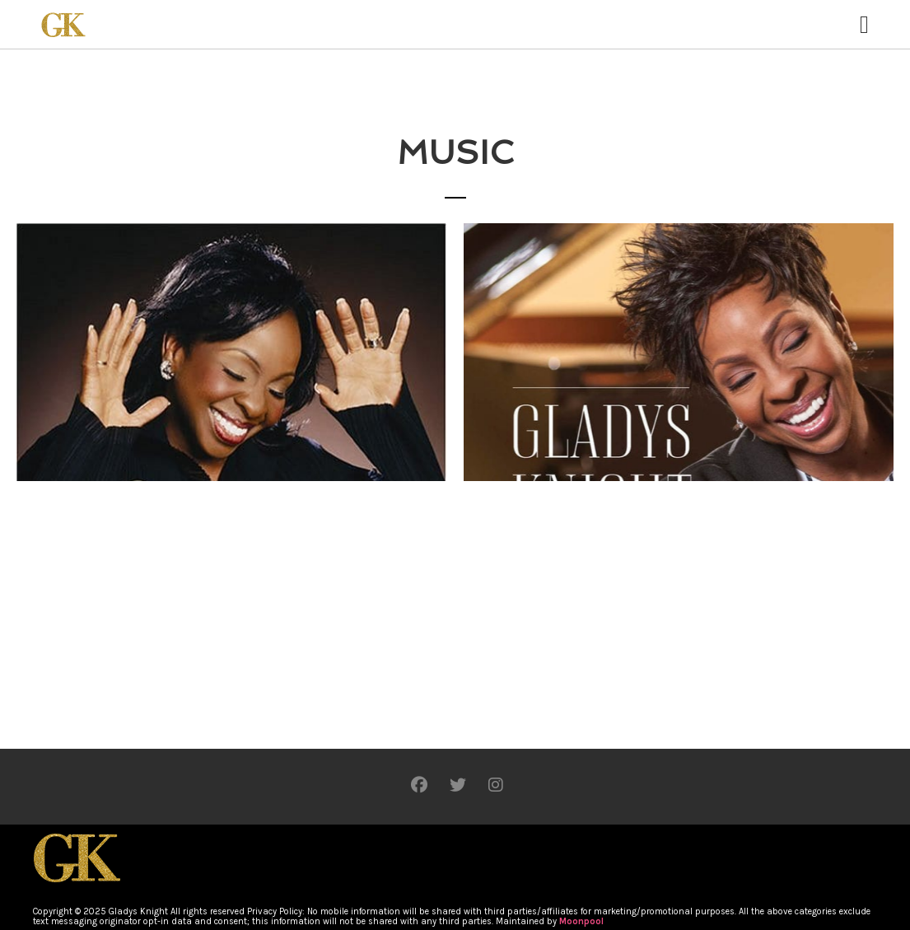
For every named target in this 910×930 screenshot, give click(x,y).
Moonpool (581, 921)
